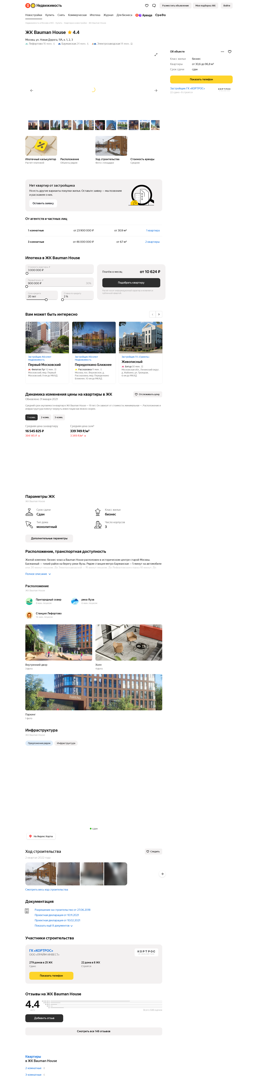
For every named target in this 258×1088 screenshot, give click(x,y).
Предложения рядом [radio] (39, 743)
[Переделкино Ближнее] (94, 337)
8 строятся (187, 92)
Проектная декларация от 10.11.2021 (57, 915)
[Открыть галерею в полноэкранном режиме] (156, 54)
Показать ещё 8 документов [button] (54, 925)
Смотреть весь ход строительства (46, 889)
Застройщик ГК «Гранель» (135, 356)
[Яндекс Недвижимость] (46, 5)
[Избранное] (147, 6)
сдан (195, 69)
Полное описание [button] (38, 574)
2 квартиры (152, 241)
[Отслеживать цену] (147, 394)
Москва (30, 39)
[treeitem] (34, 15)
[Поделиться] (222, 52)
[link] (227, 6)
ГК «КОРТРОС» (41, 951)
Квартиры (33, 1057)
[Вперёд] (156, 90)
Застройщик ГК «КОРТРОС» (187, 88)
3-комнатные (33, 1074)
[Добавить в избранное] (230, 52)
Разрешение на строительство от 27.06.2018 (62, 909)
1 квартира (153, 230)
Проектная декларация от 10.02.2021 (57, 920)
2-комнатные (33, 1068)
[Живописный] (140, 337)
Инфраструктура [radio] (66, 743)
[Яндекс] (27, 5)
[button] (154, 6)
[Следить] (153, 851)
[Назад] (31, 90)
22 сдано (175, 92)
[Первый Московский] (47, 337)
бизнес (196, 58)
